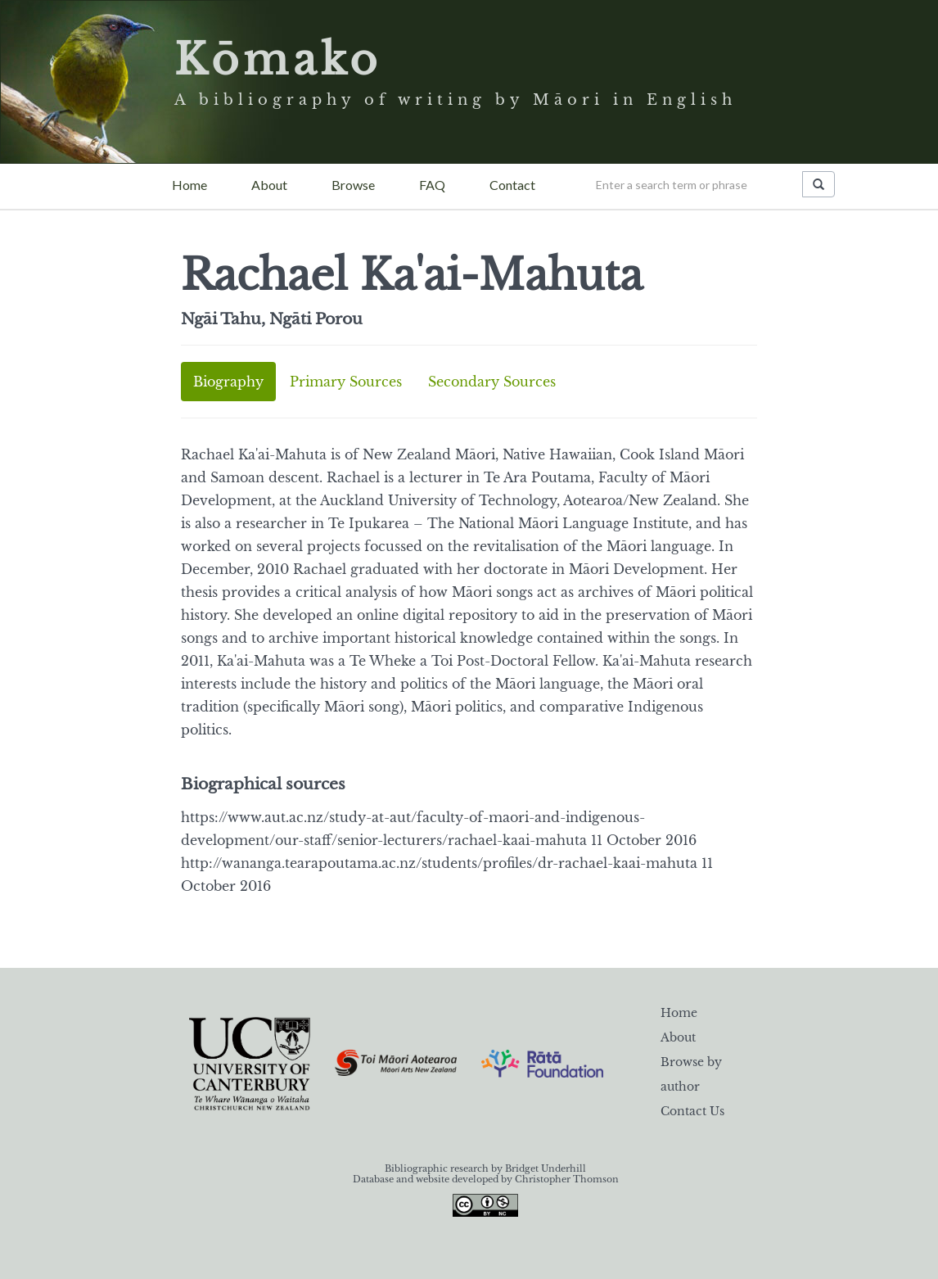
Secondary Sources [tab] (492, 381)
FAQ (432, 184)
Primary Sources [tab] (346, 381)
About (269, 184)
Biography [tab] (228, 381)
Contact (512, 184)
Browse (353, 184)
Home (189, 184)
